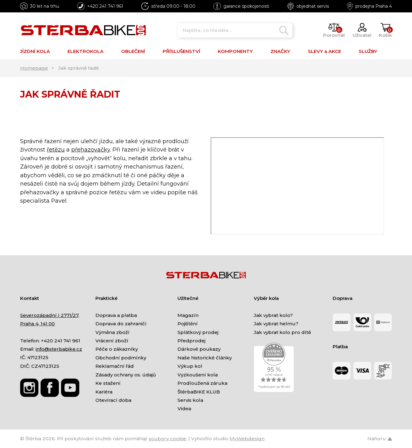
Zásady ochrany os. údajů (125, 375)
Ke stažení (108, 383)
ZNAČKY (280, 51)
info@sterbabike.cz (59, 349)
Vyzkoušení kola (198, 375)
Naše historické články (205, 358)
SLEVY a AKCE (324, 51)
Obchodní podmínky (120, 358)
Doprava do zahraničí (121, 324)
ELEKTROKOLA (85, 51)
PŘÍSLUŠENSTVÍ (181, 51)
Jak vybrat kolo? (273, 315)
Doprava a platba (116, 315)
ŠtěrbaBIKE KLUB (199, 392)
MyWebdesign (247, 438)
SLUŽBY (368, 51)
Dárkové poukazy (199, 349)
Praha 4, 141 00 (37, 324)
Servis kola (190, 400)
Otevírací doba (113, 400)
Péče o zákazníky (116, 349)
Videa (184, 408)
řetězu (56, 149)
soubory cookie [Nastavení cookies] (167, 438)
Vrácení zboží (111, 341)
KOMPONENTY (235, 51)
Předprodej (191, 341)
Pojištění (188, 324)
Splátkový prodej (198, 332)
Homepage (34, 68)
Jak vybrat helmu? (276, 324)
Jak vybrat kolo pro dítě (282, 332)
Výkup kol (190, 366)
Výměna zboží (112, 332)
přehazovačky (90, 149)
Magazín (188, 315)
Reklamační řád (114, 366)
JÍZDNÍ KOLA (35, 51)
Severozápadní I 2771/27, (49, 315)
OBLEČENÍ (133, 51)
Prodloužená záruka (202, 383)
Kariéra (103, 392)
